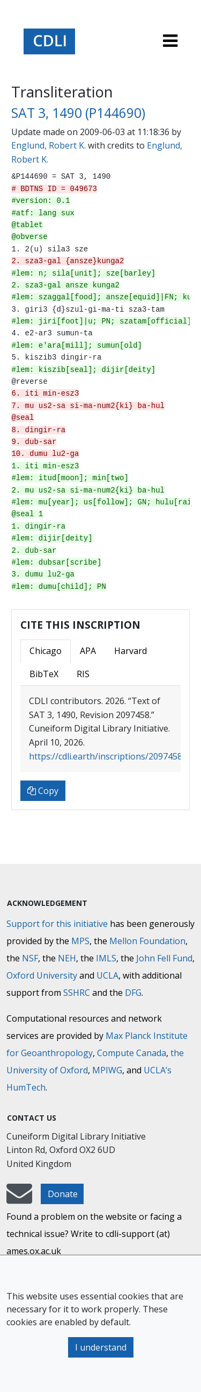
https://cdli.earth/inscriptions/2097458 (105, 756)
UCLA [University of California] (107, 975)
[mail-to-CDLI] (19, 1199)
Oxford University (41, 975)
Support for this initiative (57, 924)
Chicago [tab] (45, 651)
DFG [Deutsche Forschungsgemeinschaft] (133, 993)
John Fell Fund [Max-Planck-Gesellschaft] (164, 958)
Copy (42, 791)
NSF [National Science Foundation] (30, 958)
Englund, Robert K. (48, 145)
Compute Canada (131, 1053)
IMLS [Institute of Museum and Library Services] (106, 958)
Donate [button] (63, 1194)
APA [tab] (88, 651)
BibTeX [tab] (43, 674)
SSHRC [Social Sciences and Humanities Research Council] (76, 993)
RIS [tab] (83, 674)
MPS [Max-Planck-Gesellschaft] (80, 941)
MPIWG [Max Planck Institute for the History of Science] (107, 1070)
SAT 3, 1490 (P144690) (78, 113)
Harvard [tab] (130, 651)
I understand (100, 1347)
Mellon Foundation (147, 941)
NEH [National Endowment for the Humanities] (67, 958)
